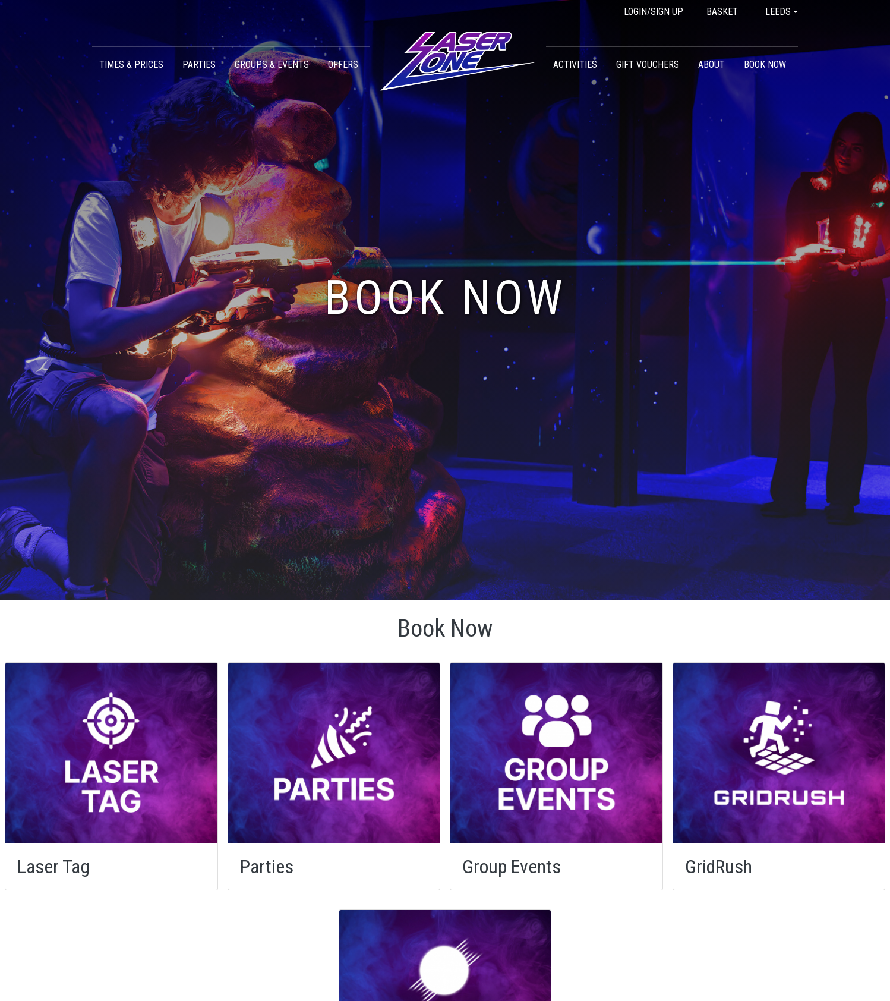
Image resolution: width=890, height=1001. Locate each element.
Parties (199, 64)
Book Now (765, 64)
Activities (575, 64)
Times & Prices (131, 64)
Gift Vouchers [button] (647, 64)
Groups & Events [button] (272, 64)
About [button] (711, 64)
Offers (343, 64)
